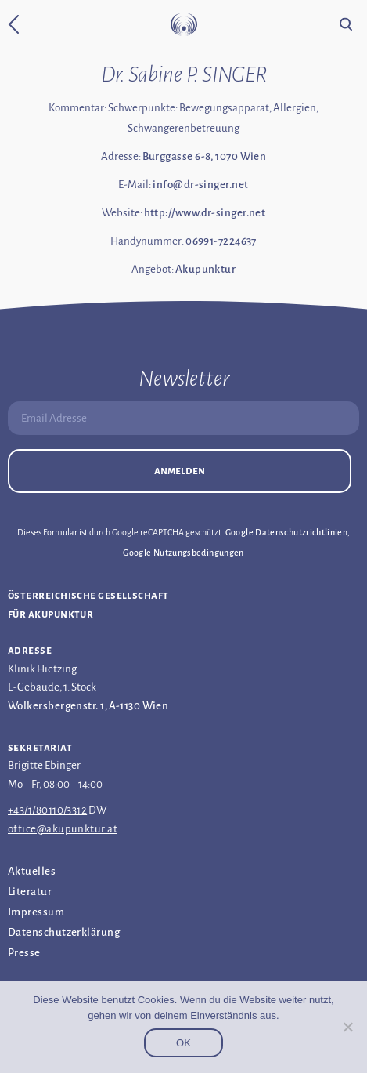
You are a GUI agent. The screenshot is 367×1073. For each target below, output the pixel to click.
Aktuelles (32, 871)
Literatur (30, 891)
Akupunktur (205, 269)
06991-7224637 (221, 241)
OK (183, 1043)
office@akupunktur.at (62, 829)
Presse (24, 953)
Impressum (36, 912)
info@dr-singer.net (200, 184)
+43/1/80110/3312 (47, 810)
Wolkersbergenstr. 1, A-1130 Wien (88, 706)
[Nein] (347, 1027)
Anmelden (179, 471)
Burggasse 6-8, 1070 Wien (204, 156)
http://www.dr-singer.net (205, 213)
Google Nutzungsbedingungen (183, 552)
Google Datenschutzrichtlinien (286, 532)
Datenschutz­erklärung (64, 932)
